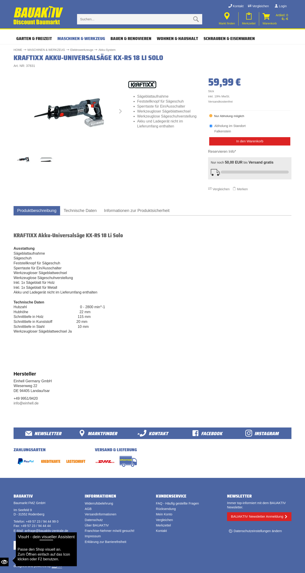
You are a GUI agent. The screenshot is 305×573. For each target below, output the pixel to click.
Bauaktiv (31, 559)
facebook (207, 433)
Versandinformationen (100, 514)
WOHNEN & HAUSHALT (177, 38)
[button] (120, 112)
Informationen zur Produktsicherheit (136, 210)
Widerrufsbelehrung (99, 503)
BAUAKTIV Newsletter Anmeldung (257, 516)
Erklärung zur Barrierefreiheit (105, 542)
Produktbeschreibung (36, 210)
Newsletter (43, 433)
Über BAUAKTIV (97, 525)
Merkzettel (163, 525)
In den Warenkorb (249, 141)
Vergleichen (258, 6)
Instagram (262, 433)
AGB (88, 509)
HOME (18, 50)
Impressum (93, 536)
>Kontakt (152, 433)
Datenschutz (94, 520)
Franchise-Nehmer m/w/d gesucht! (109, 531)
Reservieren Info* (222, 151)
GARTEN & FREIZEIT (34, 38)
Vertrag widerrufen (30, 545)
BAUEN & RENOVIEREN (130, 38)
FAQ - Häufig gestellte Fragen (177, 503)
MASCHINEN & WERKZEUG (81, 38)
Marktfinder (98, 433)
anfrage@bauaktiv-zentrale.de (46, 531)
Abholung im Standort (230, 129)
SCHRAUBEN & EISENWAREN (229, 38)
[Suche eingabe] (135, 19)
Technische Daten (80, 210)
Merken (240, 189)
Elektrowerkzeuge (81, 50)
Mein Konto (164, 514)
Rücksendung (166, 509)
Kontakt (236, 6)
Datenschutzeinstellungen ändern (258, 531)
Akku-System (107, 50)
